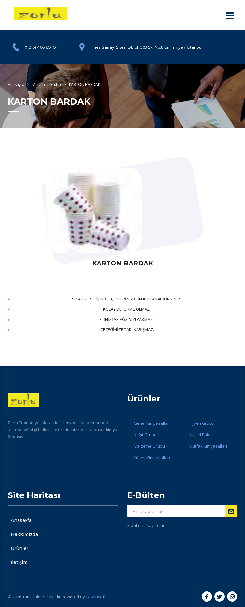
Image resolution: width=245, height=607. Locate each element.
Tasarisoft (96, 597)
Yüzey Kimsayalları (152, 457)
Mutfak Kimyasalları (208, 446)
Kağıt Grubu (145, 434)
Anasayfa (21, 520)
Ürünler (19, 548)
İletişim (19, 562)
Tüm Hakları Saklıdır (41, 597)
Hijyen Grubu (201, 423)
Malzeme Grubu (149, 446)
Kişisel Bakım (201, 434)
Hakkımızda (24, 534)
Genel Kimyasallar (151, 423)
